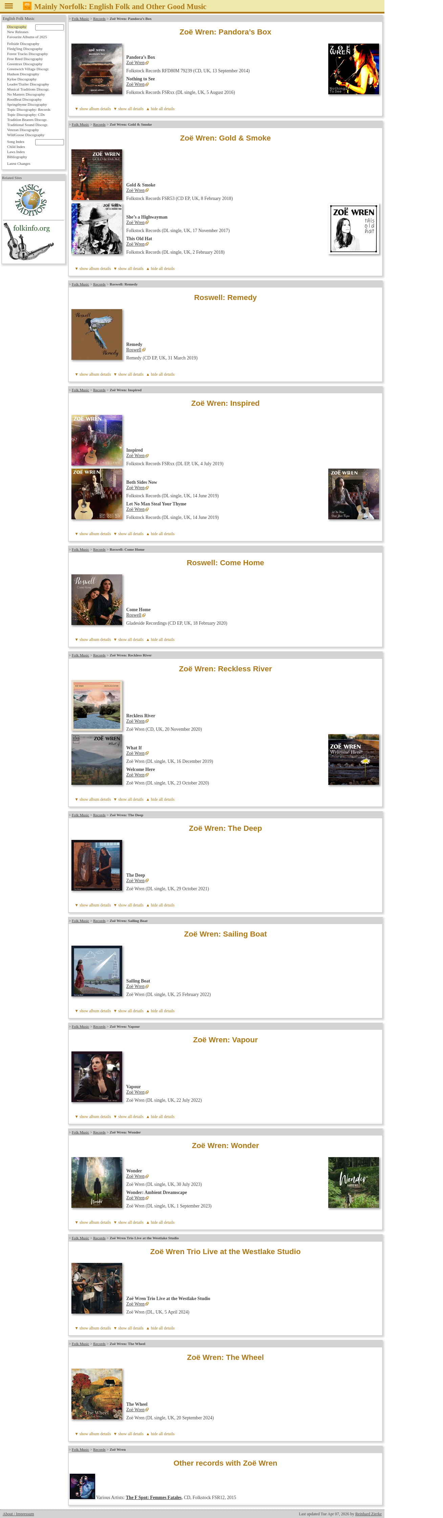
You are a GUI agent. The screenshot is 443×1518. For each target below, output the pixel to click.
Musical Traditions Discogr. (28, 89)
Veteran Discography (23, 130)
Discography (16, 27)
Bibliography (17, 157)
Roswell (133, 349)
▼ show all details (128, 108)
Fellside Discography (23, 44)
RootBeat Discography (24, 99)
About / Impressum (18, 1514)
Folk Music (80, 19)
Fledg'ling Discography (25, 49)
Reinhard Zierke (368, 1514)
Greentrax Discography (25, 64)
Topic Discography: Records (28, 109)
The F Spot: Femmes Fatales (154, 1497)
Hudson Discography (23, 74)
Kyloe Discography (22, 79)
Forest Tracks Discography (27, 54)
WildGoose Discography (25, 135)
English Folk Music (19, 18)
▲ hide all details (160, 108)
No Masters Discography (26, 94)
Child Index (16, 147)
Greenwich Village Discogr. (28, 69)
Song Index (15, 142)
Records (99, 19)
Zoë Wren (135, 62)
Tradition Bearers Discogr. (27, 120)
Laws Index (16, 152)
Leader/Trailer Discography (28, 84)
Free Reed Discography (25, 59)
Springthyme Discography (27, 104)
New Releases (17, 32)
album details (100, 108)
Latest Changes (18, 163)
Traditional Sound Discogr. (27, 125)
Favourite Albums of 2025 (27, 37)
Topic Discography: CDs (26, 115)
